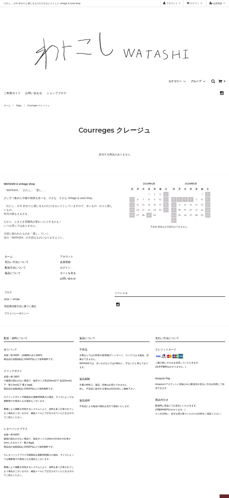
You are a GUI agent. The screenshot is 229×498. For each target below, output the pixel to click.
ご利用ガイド (12, 93)
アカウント (172, 3)
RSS (6, 297)
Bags (18, 105)
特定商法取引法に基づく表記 (21, 302)
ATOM (15, 297)
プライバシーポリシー (17, 308)
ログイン (195, 3)
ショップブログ (56, 93)
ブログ (8, 291)
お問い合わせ (33, 93)
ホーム (7, 105)
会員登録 (217, 3)
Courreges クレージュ (38, 105)
